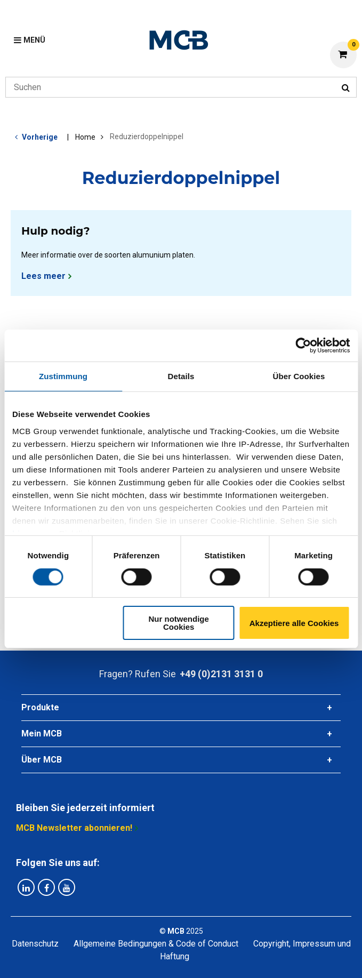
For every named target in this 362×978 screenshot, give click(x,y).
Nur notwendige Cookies (179, 622)
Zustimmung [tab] (63, 376)
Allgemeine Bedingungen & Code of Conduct (156, 944)
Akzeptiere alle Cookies (294, 623)
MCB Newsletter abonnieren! (74, 828)
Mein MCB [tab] (41, 733)
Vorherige (40, 137)
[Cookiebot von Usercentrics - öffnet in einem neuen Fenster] (303, 346)
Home (85, 137)
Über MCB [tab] (41, 760)
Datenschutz (35, 944)
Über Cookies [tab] (299, 376)
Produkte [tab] (40, 707)
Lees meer (43, 276)
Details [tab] (181, 376)
